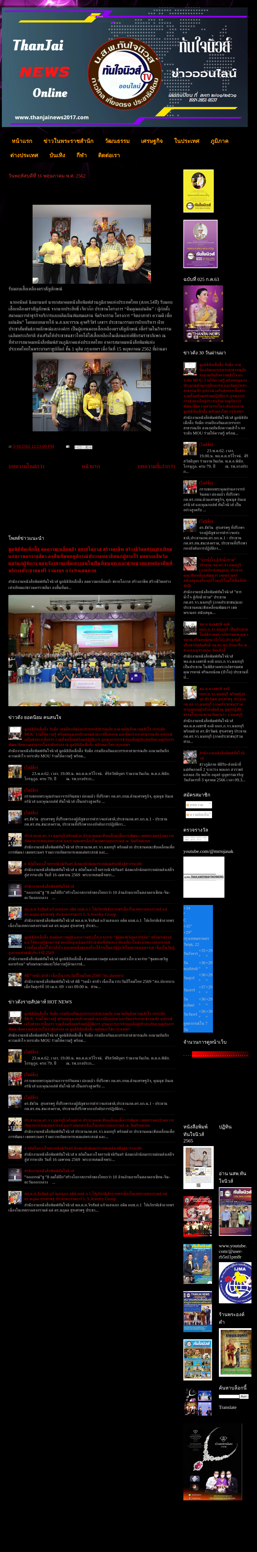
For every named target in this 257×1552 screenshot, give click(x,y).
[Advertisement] (91, 503)
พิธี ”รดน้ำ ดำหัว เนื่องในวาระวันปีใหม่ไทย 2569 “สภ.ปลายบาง (74, 975)
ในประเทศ (186, 141)
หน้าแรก (22, 141)
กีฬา (81, 155)
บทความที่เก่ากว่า (156, 466)
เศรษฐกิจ (152, 141)
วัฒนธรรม (117, 141)
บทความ (195, 804)
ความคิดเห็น (198, 814)
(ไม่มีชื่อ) (31, 767)
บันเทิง (57, 155)
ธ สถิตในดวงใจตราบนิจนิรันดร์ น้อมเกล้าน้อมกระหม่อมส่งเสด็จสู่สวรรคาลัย (83, 863)
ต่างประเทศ (24, 155)
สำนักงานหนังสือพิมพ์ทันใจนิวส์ (49, 886)
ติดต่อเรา (109, 155)
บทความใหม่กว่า (26, 466)
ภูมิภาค (220, 141)
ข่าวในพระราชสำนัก (68, 141)
